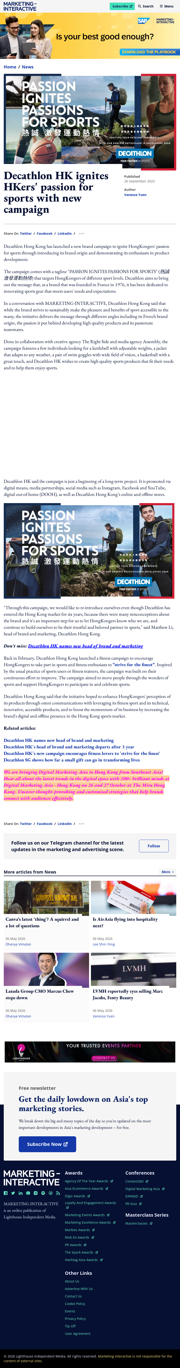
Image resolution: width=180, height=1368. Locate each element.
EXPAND (134, 1196)
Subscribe (123, 7)
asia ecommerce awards (86, 1188)
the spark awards (81, 1252)
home (10, 67)
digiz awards (77, 1196)
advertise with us (79, 1288)
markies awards (80, 1230)
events (70, 1311)
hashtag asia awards (84, 1260)
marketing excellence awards (90, 1222)
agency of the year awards (89, 1181)
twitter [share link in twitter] (26, 233)
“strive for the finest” (134, 664)
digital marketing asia (145, 1189)
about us (72, 1281)
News (28, 67)
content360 (136, 1181)
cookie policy (75, 1303)
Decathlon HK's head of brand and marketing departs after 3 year (69, 747)
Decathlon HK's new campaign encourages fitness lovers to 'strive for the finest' (82, 753)
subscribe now (51, 1146)
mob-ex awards (79, 1237)
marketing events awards (87, 1215)
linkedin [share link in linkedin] (65, 233)
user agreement (77, 1333)
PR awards (75, 1245)
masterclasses (138, 1223)
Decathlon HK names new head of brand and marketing (85, 646)
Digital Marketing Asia (63, 772)
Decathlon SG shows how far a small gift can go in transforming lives (72, 760)
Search (146, 6)
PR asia (133, 1203)
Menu (166, 6)
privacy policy (75, 1318)
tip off (70, 1326)
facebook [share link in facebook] (44, 233)
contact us (73, 1296)
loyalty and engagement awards (90, 1205)
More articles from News (90, 872)
